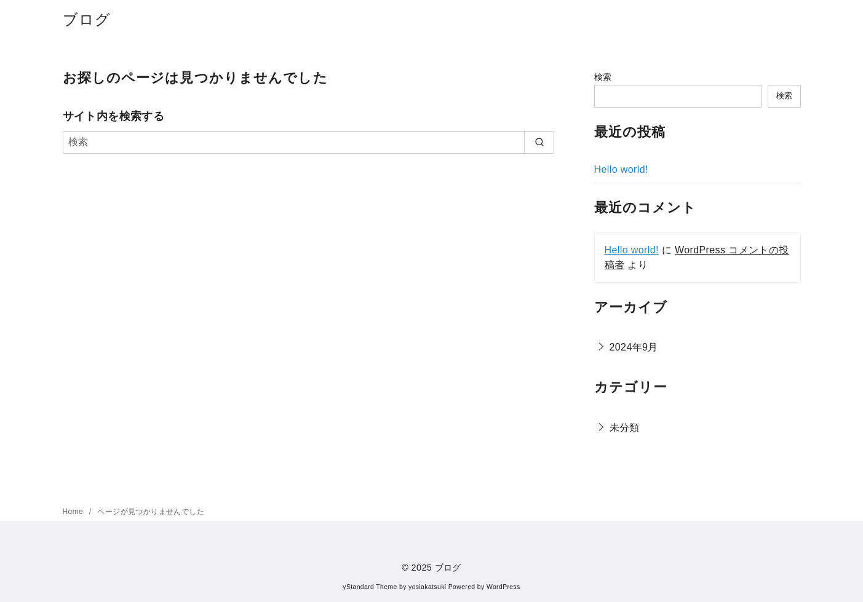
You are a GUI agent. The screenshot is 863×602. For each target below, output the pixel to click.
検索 (603, 77)
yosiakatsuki (427, 587)
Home (74, 511)
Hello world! (621, 169)
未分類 (625, 427)
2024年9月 (634, 347)
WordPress (503, 587)
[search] (539, 142)
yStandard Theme (370, 587)
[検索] (309, 142)
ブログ (87, 19)
